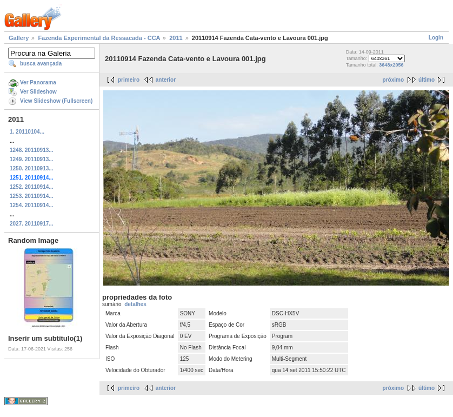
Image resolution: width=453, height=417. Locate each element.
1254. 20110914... (32, 205)
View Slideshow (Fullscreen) (56, 101)
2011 (175, 38)
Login (436, 38)
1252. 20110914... (32, 187)
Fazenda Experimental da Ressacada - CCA (99, 38)
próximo (393, 80)
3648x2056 (391, 65)
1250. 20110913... (32, 168)
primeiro (128, 80)
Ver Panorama (38, 82)
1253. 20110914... (32, 196)
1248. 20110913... (32, 150)
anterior (166, 80)
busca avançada (41, 64)
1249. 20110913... (32, 159)
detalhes (135, 304)
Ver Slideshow (38, 92)
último (426, 80)
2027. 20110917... (32, 224)
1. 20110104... (27, 132)
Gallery (19, 38)
